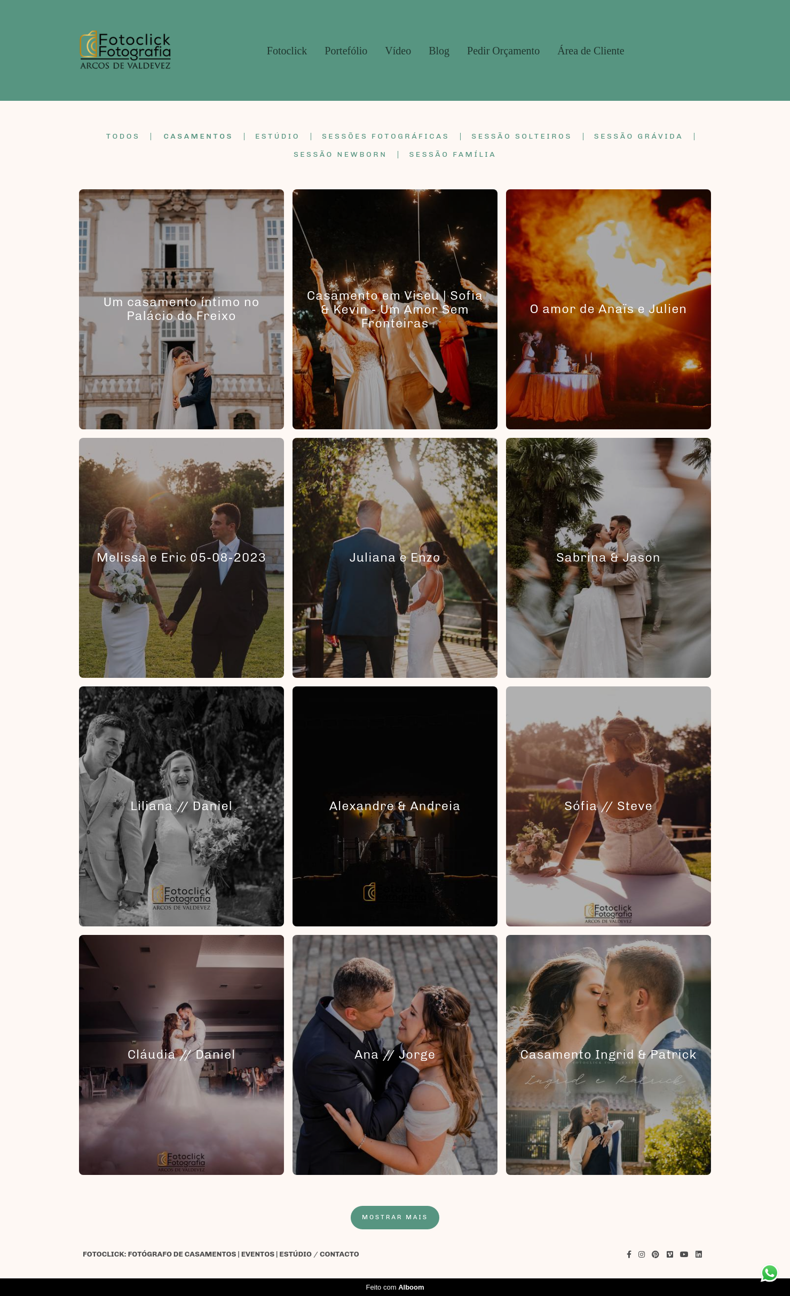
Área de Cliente (591, 51)
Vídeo (398, 51)
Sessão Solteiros (521, 136)
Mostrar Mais (395, 1217)
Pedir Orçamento (503, 51)
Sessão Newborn (341, 154)
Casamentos (198, 136)
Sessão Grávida (638, 136)
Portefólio (346, 51)
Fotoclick (287, 51)
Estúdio (277, 136)
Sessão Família (452, 154)
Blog (439, 51)
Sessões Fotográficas (385, 136)
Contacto (339, 1254)
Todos (123, 136)
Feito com (395, 1287)
